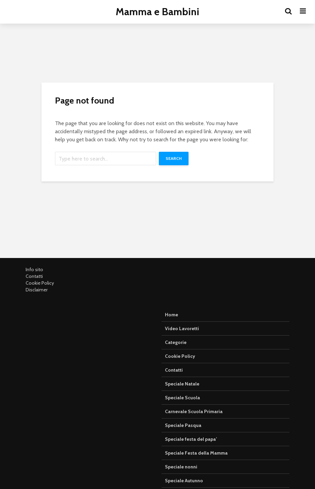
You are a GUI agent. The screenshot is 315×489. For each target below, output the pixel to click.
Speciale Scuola (182, 398)
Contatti (34, 276)
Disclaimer (37, 290)
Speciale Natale (182, 384)
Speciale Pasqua (183, 425)
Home (171, 315)
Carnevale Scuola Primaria (194, 411)
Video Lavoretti (182, 328)
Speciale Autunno (184, 481)
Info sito (34, 269)
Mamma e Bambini (157, 11)
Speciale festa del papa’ (191, 439)
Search (174, 158)
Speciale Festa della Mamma (196, 453)
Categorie (176, 342)
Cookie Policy (40, 283)
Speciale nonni (181, 467)
